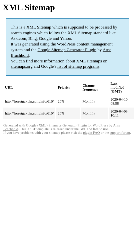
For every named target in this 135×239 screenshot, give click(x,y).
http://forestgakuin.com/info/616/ (29, 101)
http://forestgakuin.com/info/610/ (29, 113)
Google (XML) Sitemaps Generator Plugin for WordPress (67, 125)
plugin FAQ (91, 132)
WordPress (66, 43)
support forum (120, 132)
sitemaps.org (22, 66)
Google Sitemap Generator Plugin (67, 49)
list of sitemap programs (78, 66)
